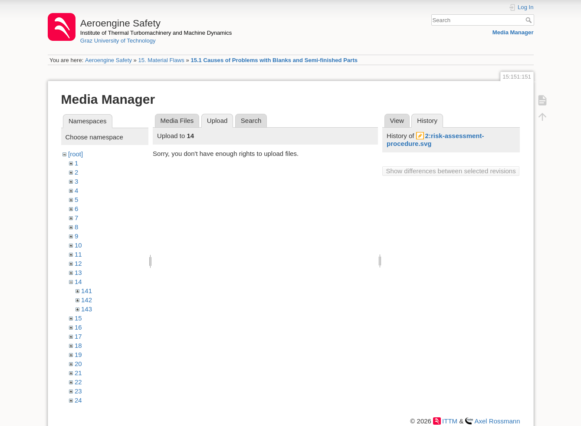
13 (78, 272)
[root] (75, 154)
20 (78, 363)
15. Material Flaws (161, 60)
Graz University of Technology (118, 40)
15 (78, 318)
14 (78, 281)
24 (78, 400)
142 (86, 300)
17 (78, 336)
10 (78, 245)
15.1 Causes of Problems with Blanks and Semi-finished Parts (274, 60)
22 (78, 382)
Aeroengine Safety (108, 60)
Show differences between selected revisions (451, 171)
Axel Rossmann (497, 421)
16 (78, 327)
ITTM (449, 421)
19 (78, 354)
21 (78, 372)
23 (78, 391)
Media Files (177, 120)
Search (529, 20)
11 (78, 254)
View (397, 120)
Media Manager (513, 32)
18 (78, 345)
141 (86, 290)
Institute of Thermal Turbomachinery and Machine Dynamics (156, 33)
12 (78, 263)
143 (86, 309)
